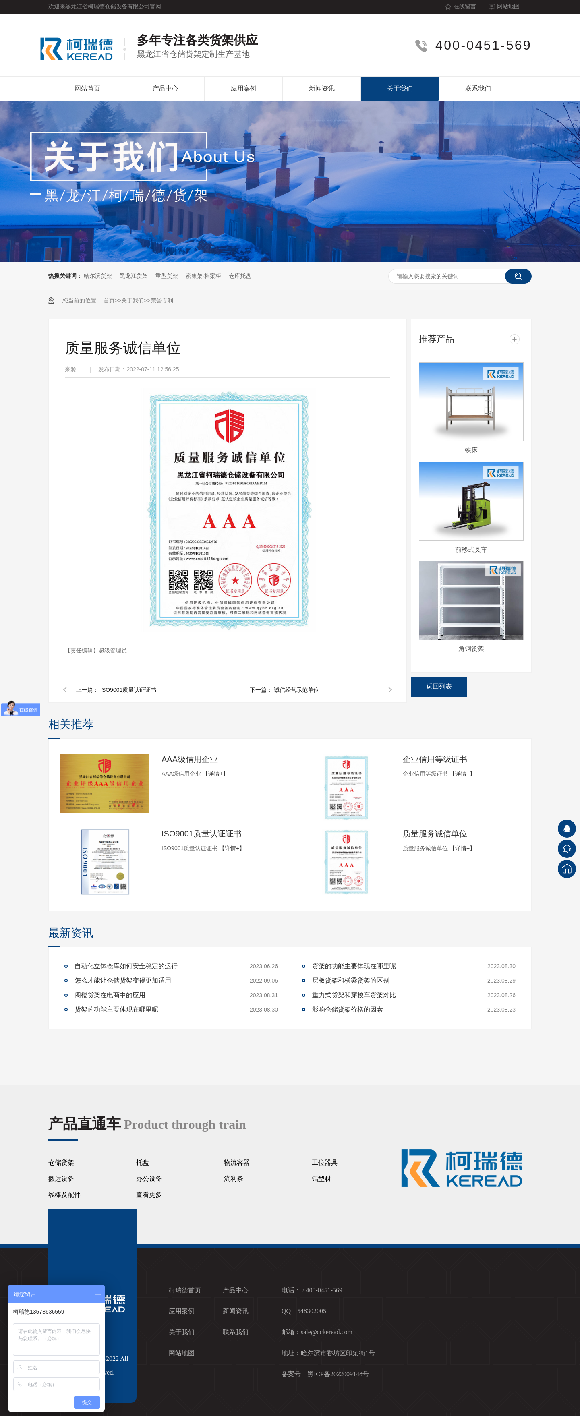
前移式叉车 (471, 549)
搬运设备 (61, 1178)
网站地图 (508, 7)
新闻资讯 (322, 88)
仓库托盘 (240, 276)
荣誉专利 (162, 300)
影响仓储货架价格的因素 (347, 1009)
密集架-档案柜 (204, 276)
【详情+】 (215, 773)
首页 (109, 300)
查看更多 (149, 1194)
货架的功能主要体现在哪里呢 (116, 1009)
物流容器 (237, 1162)
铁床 (471, 450)
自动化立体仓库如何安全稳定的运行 (126, 966)
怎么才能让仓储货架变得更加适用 (123, 980)
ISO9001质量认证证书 (128, 690)
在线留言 (465, 7)
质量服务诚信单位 (435, 833)
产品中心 (165, 88)
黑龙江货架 (134, 276)
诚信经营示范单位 (296, 690)
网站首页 (87, 88)
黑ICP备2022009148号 (338, 1373)
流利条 (233, 1178)
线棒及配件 (64, 1194)
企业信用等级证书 (435, 759)
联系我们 (478, 88)
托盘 (142, 1162)
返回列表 (439, 686)
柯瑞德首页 (185, 1290)
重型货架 (166, 276)
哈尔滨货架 (98, 276)
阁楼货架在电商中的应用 (110, 995)
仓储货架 (61, 1162)
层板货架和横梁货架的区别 (350, 980)
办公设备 (149, 1178)
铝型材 (321, 1178)
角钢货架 (471, 648)
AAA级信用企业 (190, 759)
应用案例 (244, 88)
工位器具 (325, 1162)
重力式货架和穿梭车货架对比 (354, 995)
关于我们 (400, 88)
